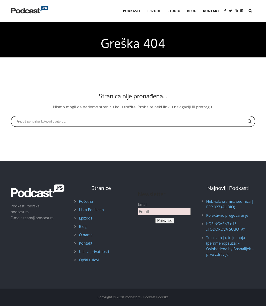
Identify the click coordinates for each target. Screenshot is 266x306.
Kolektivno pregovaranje (227, 215)
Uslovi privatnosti (94, 251)
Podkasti (131, 11)
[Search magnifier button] (249, 121)
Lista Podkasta (91, 209)
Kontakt (211, 11)
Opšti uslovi (89, 260)
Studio (174, 11)
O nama (86, 234)
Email (142, 204)
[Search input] (131, 121)
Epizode (153, 11)
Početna (86, 201)
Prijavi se (164, 221)
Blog (191, 11)
